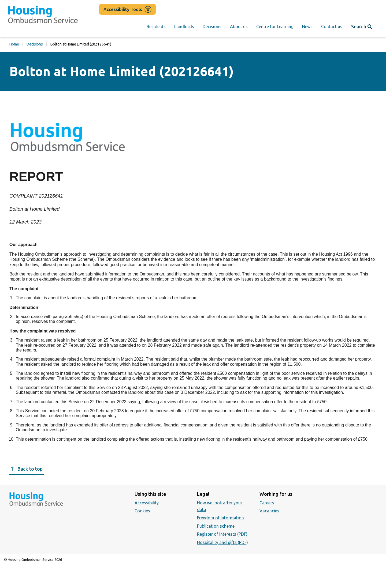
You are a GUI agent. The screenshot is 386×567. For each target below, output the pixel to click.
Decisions (212, 26)
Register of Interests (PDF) (222, 534)
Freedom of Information (220, 517)
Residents (156, 26)
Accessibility (147, 502)
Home (14, 44)
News (307, 26)
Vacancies (269, 510)
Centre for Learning (275, 26)
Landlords (184, 26)
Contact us (331, 26)
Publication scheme (216, 526)
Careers (266, 502)
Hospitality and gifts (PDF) (222, 542)
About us (239, 26)
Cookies (142, 510)
